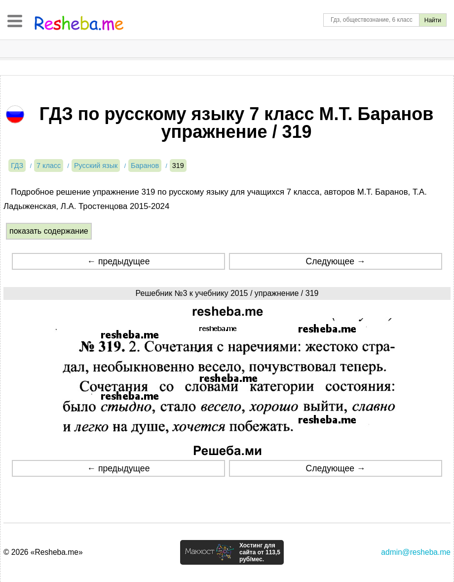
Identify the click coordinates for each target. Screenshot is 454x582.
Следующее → (336, 261)
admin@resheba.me (416, 552)
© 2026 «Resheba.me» (43, 552)
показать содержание (48, 231)
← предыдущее (118, 261)
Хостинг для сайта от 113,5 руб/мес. (259, 552)
